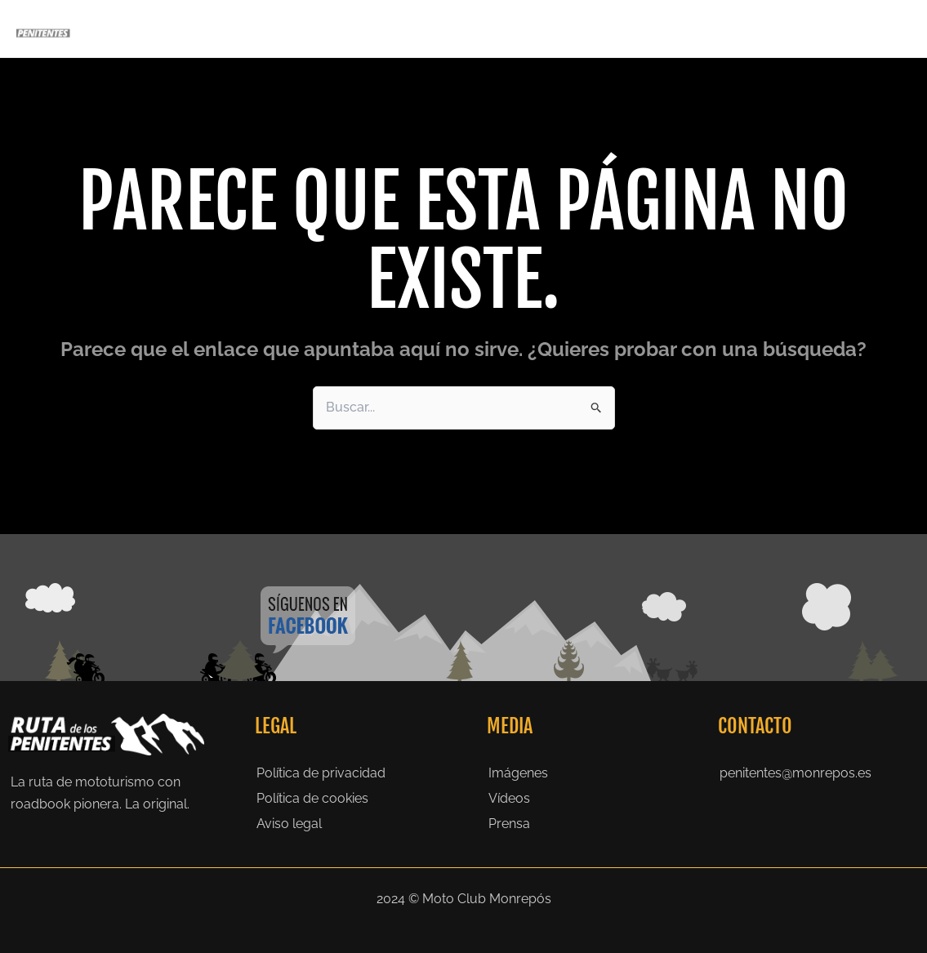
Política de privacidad (321, 773)
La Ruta (532, 28)
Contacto (873, 28)
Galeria (668, 28)
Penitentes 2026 (433, 28)
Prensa (733, 28)
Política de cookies (312, 798)
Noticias (801, 28)
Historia (601, 28)
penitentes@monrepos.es (795, 773)
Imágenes (518, 773)
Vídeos (509, 798)
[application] (477, 28)
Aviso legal (289, 823)
